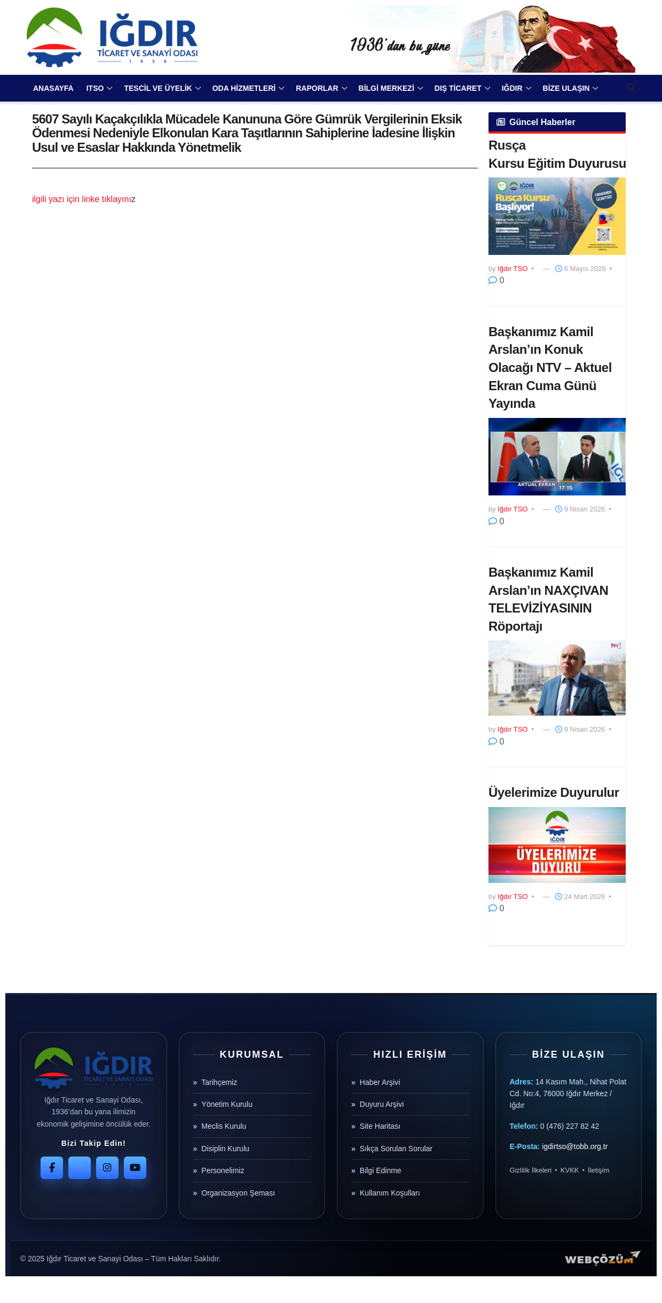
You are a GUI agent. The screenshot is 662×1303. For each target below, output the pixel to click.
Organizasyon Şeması (238, 1193)
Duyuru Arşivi (382, 1104)
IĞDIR (512, 88)
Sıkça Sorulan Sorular (396, 1148)
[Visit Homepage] (112, 37)
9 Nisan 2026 (580, 509)
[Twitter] (79, 1168)
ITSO (95, 88)
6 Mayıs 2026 (580, 269)
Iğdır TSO (512, 269)
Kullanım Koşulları (390, 1193)
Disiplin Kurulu (225, 1148)
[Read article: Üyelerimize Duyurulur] (557, 845)
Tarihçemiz (219, 1082)
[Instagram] (107, 1168)
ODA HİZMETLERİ (243, 88)
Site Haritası (380, 1126)
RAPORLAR (317, 88)
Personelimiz (222, 1170)
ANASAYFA (53, 88)
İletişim (598, 1170)
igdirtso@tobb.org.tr (575, 1146)
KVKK (570, 1170)
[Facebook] (52, 1168)
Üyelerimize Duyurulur (553, 792)
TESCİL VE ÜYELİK (158, 88)
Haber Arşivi (380, 1082)
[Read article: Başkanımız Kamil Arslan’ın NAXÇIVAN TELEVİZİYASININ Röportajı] (557, 678)
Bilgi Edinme (380, 1170)
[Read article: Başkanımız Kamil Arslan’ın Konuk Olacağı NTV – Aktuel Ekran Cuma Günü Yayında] (557, 457)
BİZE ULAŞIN (566, 88)
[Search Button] (631, 88)
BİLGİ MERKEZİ (386, 88)
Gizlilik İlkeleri (531, 1170)
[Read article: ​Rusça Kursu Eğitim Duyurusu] (557, 216)
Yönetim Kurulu (227, 1104)
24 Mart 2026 (580, 897)
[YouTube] (135, 1168)
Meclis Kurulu (223, 1126)
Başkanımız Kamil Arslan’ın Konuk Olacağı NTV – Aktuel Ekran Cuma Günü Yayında (550, 367)
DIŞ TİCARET (458, 88)
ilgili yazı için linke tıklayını (81, 199)
